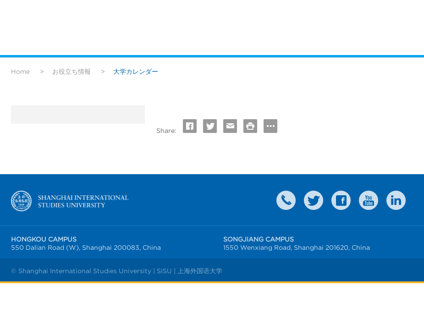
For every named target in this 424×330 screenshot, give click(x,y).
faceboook (341, 200)
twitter (313, 200)
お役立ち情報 (71, 71)
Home (20, 71)
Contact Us (286, 200)
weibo (368, 200)
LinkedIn (396, 200)
